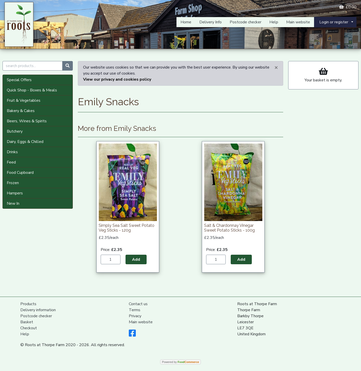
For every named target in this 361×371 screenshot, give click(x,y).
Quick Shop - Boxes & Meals (32, 90)
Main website (298, 22)
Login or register (333, 22)
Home (185, 22)
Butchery (15, 131)
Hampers (15, 193)
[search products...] (33, 66)
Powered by (180, 361)
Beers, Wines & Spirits (27, 121)
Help (273, 22)
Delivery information (38, 310)
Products (28, 304)
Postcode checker (245, 22)
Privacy (135, 316)
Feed (11, 162)
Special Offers (19, 80)
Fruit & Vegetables (23, 100)
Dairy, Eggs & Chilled (25, 141)
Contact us (138, 304)
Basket (26, 322)
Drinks (12, 152)
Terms (134, 310)
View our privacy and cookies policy (117, 79)
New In (13, 203)
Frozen (13, 183)
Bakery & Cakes (21, 111)
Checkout (28, 328)
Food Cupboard (20, 172)
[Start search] (67, 66)
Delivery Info (210, 22)
